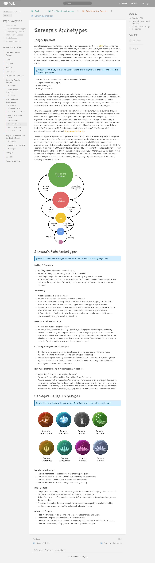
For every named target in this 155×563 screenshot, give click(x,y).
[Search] (66, 3)
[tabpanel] (77, 556)
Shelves (123, 3)
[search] (77, 3)
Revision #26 (136, 18)
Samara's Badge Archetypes (16, 32)
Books (135, 3)
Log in (146, 3)
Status (7, 12)
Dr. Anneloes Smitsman (74, 131)
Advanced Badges (13, 41)
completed (16, 12)
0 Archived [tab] (60, 550)
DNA (101, 46)
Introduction (11, 25)
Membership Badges (14, 35)
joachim (135, 23)
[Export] (140, 48)
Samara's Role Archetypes (16, 28)
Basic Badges (11, 38)
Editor (7, 15)
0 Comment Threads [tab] (43, 550)
